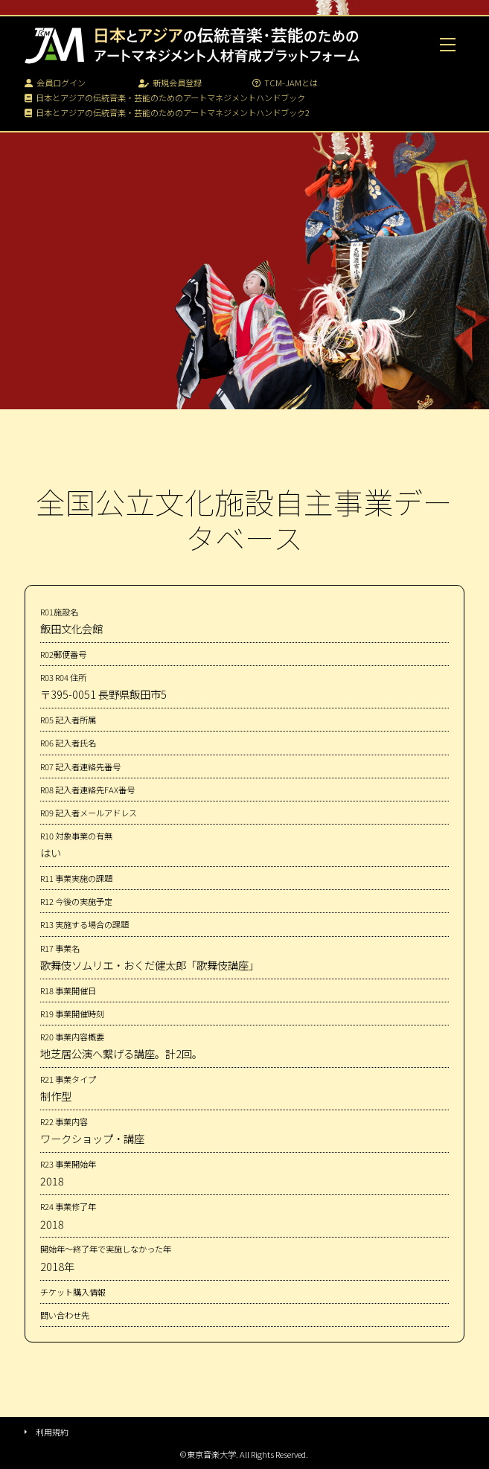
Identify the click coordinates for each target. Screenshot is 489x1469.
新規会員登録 (170, 83)
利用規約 (52, 1432)
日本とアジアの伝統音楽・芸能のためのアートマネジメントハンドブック (165, 97)
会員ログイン (55, 83)
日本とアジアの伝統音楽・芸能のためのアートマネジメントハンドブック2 (167, 112)
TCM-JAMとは (285, 83)
